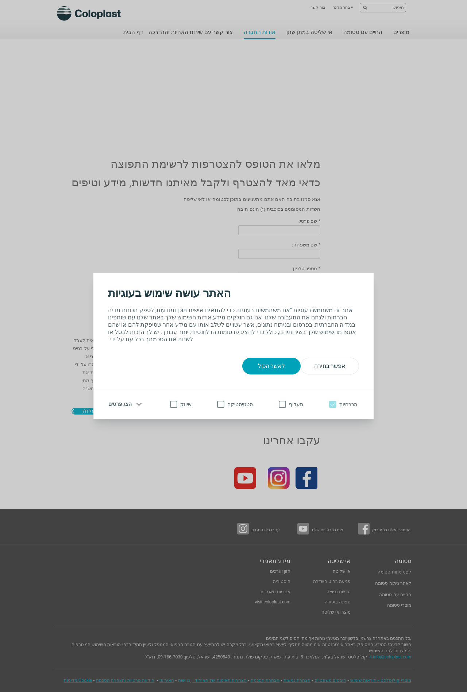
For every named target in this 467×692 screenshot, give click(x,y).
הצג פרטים (120, 404)
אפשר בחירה (330, 365)
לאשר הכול (271, 365)
